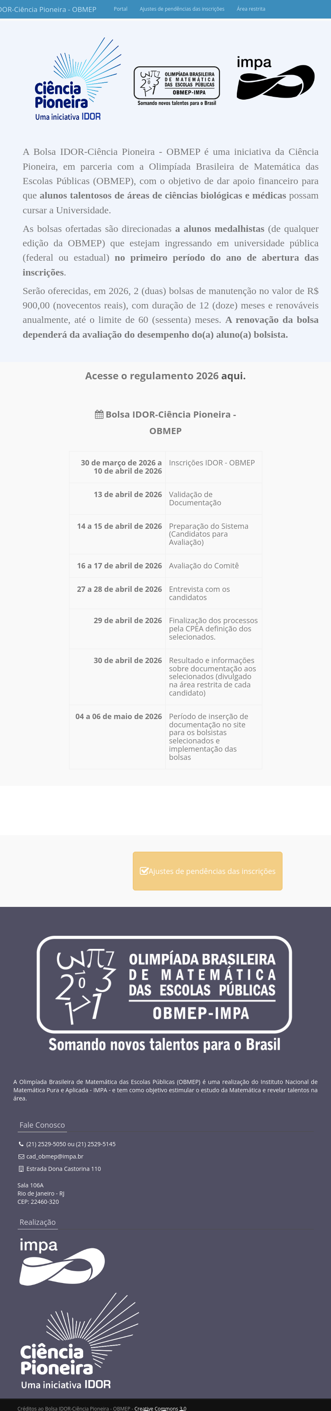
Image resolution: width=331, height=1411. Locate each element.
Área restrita (291, 8)
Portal (160, 8)
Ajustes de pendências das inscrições (222, 8)
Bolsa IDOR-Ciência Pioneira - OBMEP (34, 9)
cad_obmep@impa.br (54, 1156)
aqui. (233, 375)
